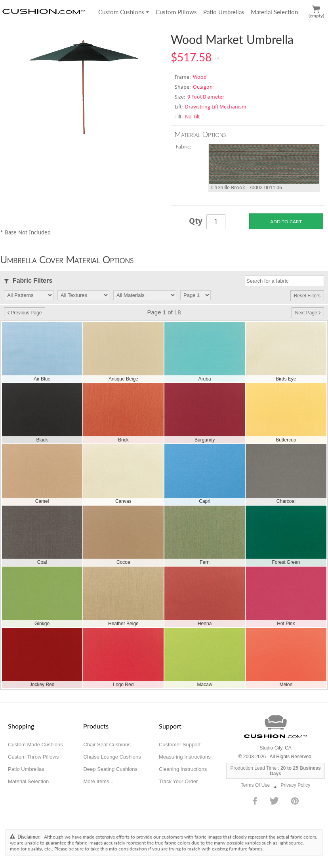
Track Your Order (178, 781)
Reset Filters (307, 296)
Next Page (307, 313)
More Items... (98, 781)
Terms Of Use (255, 785)
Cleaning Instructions (183, 769)
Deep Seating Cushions (110, 769)
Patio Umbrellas (223, 11)
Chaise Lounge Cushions (112, 757)
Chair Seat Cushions (106, 745)
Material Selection (274, 11)
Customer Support (180, 745)
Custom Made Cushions (35, 745)
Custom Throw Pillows (33, 757)
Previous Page (25, 313)
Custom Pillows (176, 11)
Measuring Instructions (185, 757)
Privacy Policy (295, 785)
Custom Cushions (123, 11)
